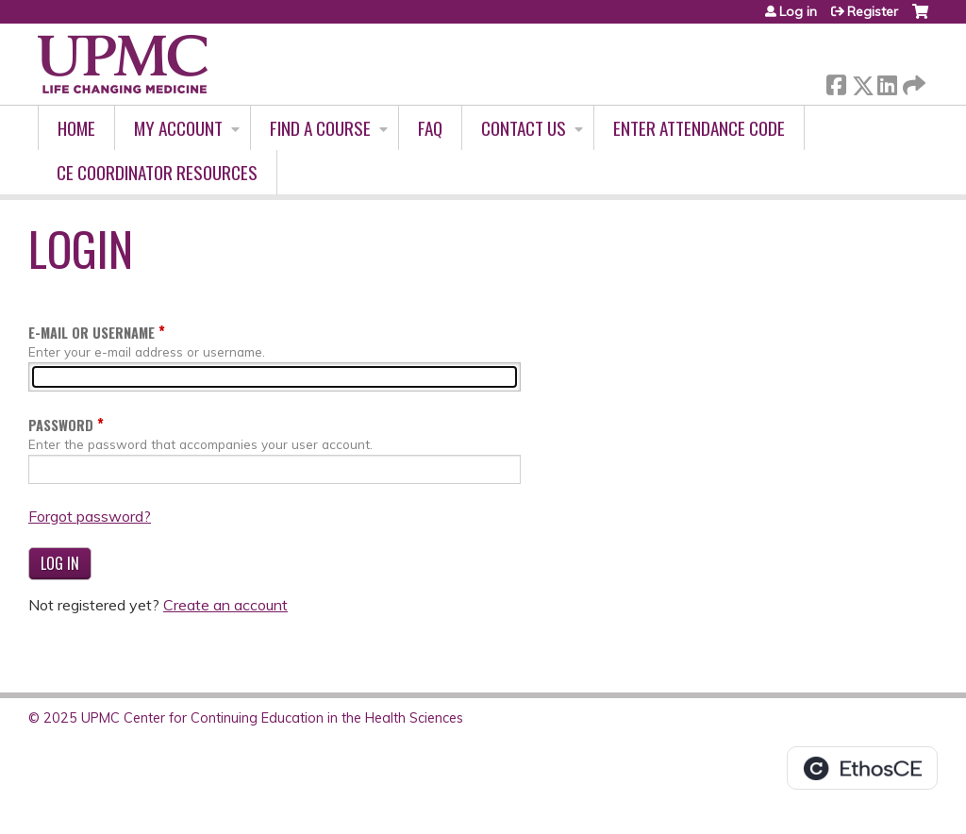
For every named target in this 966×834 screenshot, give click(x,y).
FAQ (430, 128)
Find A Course (320, 128)
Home (76, 128)
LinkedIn (886, 81)
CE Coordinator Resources (157, 172)
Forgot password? (89, 516)
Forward (912, 81)
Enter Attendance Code (699, 128)
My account (178, 128)
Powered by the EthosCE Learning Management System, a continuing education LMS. (862, 768)
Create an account (225, 604)
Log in (798, 11)
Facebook (835, 81)
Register (872, 11)
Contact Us (523, 128)
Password (60, 425)
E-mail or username (91, 332)
